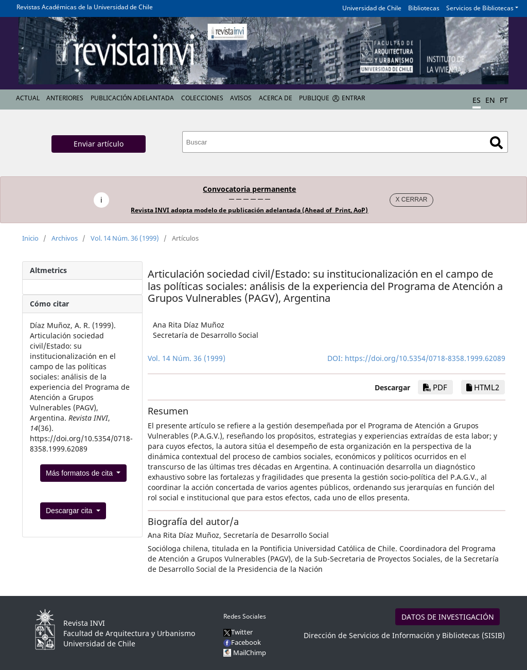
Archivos (64, 238)
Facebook (242, 642)
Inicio (30, 238)
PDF (435, 387)
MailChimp (249, 652)
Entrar (353, 98)
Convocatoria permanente (249, 189)
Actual (28, 98)
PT (504, 100)
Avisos (241, 98)
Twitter (238, 632)
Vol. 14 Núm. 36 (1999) (125, 238)
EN (490, 100)
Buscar (496, 142)
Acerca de (275, 98)
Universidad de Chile (371, 8)
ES (476, 100)
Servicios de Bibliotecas (480, 8)
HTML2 (482, 387)
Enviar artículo (99, 144)
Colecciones (202, 98)
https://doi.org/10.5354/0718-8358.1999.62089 (425, 358)
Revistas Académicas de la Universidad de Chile (84, 7)
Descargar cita (70, 510)
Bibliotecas (424, 8)
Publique (314, 98)
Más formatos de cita (80, 473)
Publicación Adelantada (132, 98)
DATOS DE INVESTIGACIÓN (447, 617)
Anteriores (64, 98)
